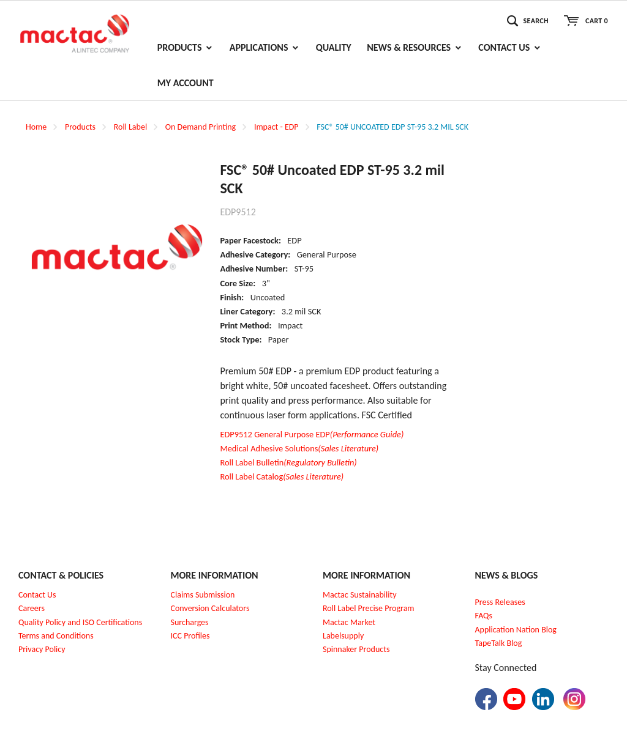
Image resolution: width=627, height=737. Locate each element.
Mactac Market (349, 622)
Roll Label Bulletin (288, 462)
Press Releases (500, 602)
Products (80, 127)
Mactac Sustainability (360, 595)
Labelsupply (343, 636)
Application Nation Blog (516, 629)
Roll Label (130, 127)
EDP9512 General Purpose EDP (312, 434)
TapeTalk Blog (498, 643)
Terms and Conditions (56, 636)
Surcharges (190, 622)
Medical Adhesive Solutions (299, 448)
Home (36, 127)
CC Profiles (191, 636)
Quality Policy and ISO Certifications (80, 622)
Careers (31, 608)
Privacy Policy (42, 649)
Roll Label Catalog (282, 476)
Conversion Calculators (210, 608)
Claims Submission (203, 595)
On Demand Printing (200, 127)
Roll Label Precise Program (369, 608)
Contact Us (37, 595)
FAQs (484, 615)
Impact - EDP (276, 127)
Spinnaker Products (356, 649)
